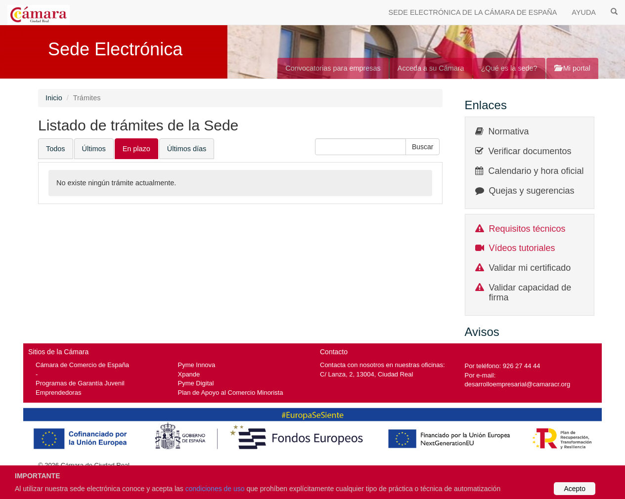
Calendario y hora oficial (536, 171)
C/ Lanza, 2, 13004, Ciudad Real (366, 374)
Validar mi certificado (530, 268)
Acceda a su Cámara (431, 68)
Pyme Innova (197, 365)
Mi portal (572, 68)
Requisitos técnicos (527, 229)
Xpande (189, 374)
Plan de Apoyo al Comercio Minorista (230, 392)
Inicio (53, 98)
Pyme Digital (196, 383)
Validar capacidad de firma (530, 292)
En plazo (136, 149)
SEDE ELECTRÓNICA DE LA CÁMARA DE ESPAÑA (473, 12)
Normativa (509, 131)
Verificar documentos (530, 151)
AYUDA (584, 12)
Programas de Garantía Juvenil (80, 383)
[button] (422, 146)
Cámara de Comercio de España (82, 365)
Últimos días (186, 149)
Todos (55, 149)
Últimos (94, 149)
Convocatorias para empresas (333, 68)
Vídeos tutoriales (522, 248)
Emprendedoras (58, 392)
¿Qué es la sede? (509, 68)
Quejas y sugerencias (532, 191)
